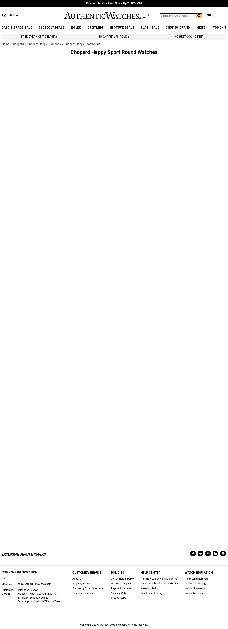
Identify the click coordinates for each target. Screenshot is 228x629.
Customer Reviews (82, 593)
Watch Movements (195, 588)
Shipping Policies (120, 593)
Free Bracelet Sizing (151, 593)
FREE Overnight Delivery (39, 36)
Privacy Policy (118, 598)
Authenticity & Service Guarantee (159, 578)
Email (11, 15)
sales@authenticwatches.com (34, 584)
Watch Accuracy (194, 593)
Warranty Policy (149, 588)
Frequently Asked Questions (87, 588)
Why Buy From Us (82, 583)
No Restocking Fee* (189, 36)
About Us (77, 578)
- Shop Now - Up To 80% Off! (114, 3)
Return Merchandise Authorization (160, 583)
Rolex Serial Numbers (196, 578)
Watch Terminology (195, 583)
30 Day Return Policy (122, 578)
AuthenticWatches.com (106, 15)
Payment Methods (121, 588)
